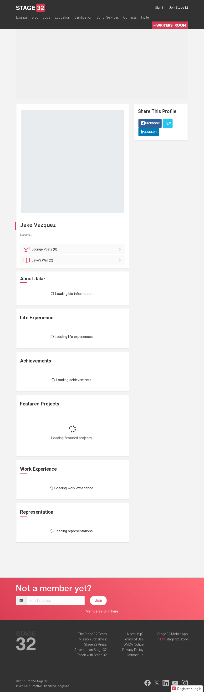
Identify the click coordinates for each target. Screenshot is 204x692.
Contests (130, 18)
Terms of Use (133, 639)
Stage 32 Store (177, 639)
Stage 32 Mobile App (172, 634)
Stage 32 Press (95, 644)
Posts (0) (73, 249)
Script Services (108, 18)
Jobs (47, 18)
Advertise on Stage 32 (90, 650)
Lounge (21, 18)
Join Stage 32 (178, 7)
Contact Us (135, 655)
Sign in (159, 7)
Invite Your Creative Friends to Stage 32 (42, 686)
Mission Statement (93, 639)
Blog (35, 18)
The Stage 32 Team (92, 634)
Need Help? (135, 634)
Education (62, 18)
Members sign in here (102, 611)
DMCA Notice (133, 644)
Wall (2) (73, 260)
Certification (83, 18)
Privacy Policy (132, 650)
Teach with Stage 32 (92, 655)
